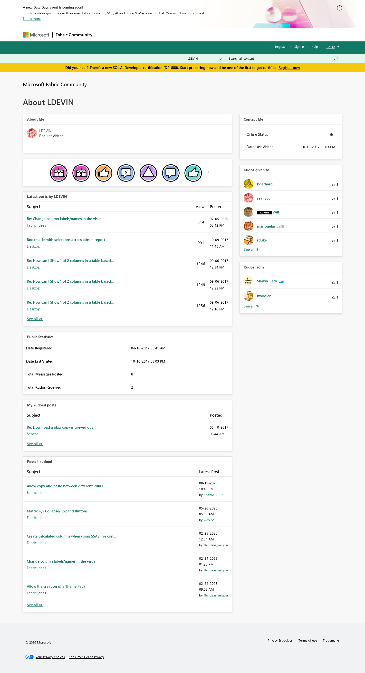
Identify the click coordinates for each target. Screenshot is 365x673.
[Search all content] (283, 58)
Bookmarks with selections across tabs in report (66, 239)
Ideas (145, 34)
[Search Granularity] (204, 58)
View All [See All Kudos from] (252, 306)
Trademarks (331, 640)
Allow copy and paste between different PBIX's (65, 485)
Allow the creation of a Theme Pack (56, 586)
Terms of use (307, 640)
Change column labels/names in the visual (61, 561)
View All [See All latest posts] (35, 319)
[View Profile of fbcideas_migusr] (216, 545)
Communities (166, 34)
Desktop (33, 246)
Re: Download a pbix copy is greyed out (60, 427)
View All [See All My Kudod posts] (35, 444)
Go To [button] (331, 47)
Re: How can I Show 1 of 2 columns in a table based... (70, 260)
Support (227, 34)
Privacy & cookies (280, 640)
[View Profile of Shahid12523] (213, 494)
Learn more (32, 18)
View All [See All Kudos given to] (252, 249)
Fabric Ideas (36, 225)
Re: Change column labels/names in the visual (65, 218)
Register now (289, 67)
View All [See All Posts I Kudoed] (35, 605)
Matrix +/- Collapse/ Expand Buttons (57, 511)
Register (281, 46)
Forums (103, 34)
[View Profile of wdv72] (209, 520)
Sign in (299, 46)
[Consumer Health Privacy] (86, 657)
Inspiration (124, 34)
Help (314, 46)
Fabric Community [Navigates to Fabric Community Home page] (74, 35)
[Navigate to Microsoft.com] (36, 35)
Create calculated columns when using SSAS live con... (71, 536)
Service (32, 433)
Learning (207, 34)
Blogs (188, 34)
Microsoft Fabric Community (55, 84)
